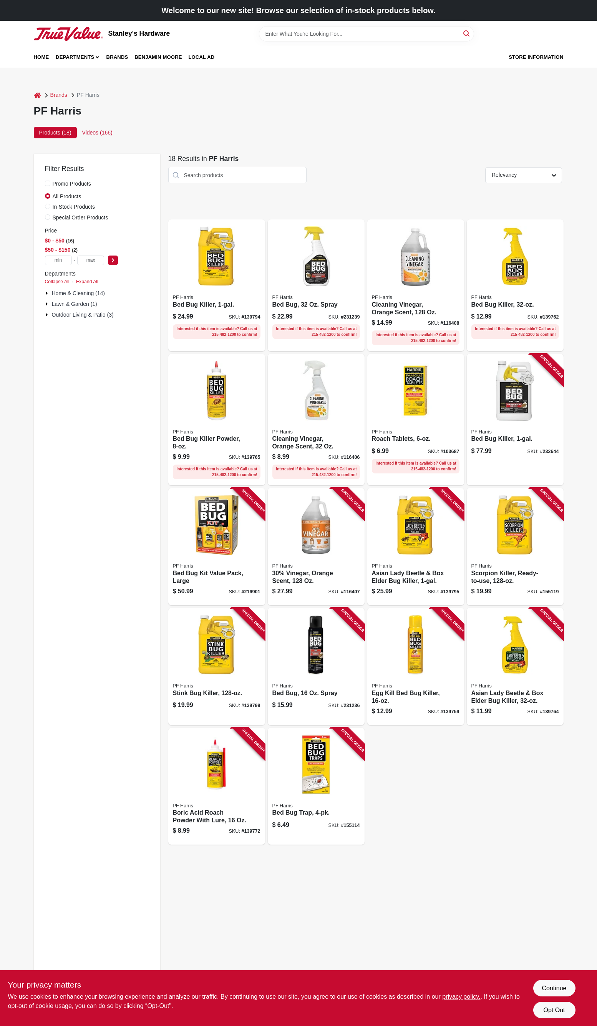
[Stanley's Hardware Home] (68, 34)
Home (41, 57)
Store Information (536, 57)
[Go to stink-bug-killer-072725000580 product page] (216, 666)
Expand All (87, 281)
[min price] (58, 260)
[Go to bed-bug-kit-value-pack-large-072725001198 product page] (216, 546)
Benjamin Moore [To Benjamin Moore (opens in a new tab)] (158, 57)
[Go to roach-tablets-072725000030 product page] (415, 420)
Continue (554, 988)
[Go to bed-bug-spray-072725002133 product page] (316, 666)
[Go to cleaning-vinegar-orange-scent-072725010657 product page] (415, 285)
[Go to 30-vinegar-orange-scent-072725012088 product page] (316, 546)
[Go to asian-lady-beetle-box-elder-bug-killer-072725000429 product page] (415, 546)
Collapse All (57, 281)
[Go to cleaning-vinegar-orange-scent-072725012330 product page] (316, 420)
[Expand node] (47, 293)
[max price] (90, 260)
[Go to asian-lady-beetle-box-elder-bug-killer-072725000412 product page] (515, 666)
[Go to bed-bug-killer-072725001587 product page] (515, 420)
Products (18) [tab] (55, 132)
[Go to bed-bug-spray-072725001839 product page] (316, 285)
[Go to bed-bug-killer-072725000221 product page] (515, 285)
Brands (117, 57)
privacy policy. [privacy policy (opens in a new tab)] (461, 996)
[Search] (467, 33)
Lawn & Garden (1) (74, 304)
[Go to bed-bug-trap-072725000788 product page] (316, 786)
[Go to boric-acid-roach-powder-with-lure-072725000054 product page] (216, 786)
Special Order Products (80, 217)
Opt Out (554, 1010)
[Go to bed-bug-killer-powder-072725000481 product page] (216, 420)
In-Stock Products (74, 207)
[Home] (37, 95)
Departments (75, 57)
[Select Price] (113, 260)
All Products (67, 196)
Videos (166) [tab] (97, 132)
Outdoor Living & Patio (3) (83, 315)
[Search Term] (366, 34)
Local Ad (201, 57)
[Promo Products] (47, 183)
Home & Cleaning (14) (78, 293)
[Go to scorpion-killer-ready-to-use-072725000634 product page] (515, 546)
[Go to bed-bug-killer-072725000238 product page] (216, 285)
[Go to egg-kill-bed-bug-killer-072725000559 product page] (415, 666)
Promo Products (72, 184)
